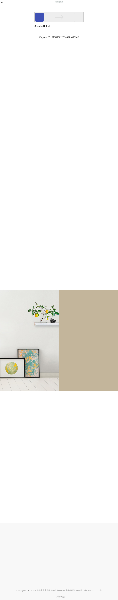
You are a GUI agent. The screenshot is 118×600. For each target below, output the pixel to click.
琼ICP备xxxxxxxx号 (93, 590)
